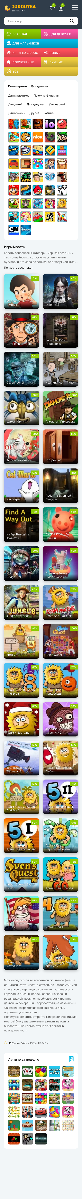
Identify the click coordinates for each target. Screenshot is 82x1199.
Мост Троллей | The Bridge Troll (20, 575)
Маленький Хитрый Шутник (20, 303)
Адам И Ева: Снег (19, 732)
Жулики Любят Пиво (60, 382)
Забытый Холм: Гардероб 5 (56, 342)
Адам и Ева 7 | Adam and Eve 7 (59, 964)
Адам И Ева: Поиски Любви (59, 769)
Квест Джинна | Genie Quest (56, 653)
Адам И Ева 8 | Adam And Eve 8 (21, 691)
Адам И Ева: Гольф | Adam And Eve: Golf (59, 614)
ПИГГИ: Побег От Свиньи (57, 536)
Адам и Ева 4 (54, 927)
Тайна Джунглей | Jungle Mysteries (19, 614)
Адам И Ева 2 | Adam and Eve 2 (21, 653)
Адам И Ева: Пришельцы (54, 691)
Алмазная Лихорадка (60, 421)
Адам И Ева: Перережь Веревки (59, 847)
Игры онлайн (18, 1043)
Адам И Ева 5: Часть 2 (60, 808)
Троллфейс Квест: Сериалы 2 (19, 769)
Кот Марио (14, 499)
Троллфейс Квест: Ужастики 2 (58, 730)
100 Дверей (54, 460)
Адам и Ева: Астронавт (15, 964)
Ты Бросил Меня (18, 460)
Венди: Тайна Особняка (55, 303)
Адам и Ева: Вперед (59, 888)
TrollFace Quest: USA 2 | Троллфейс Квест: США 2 (21, 923)
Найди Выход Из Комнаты (18, 536)
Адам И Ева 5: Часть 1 (21, 849)
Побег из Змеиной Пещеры (58, 497)
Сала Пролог (16, 382)
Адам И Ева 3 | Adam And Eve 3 (21, 808)
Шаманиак (14, 421)
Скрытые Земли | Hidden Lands (57, 575)
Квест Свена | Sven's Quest (21, 886)
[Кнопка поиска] (72, 21)
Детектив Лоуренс (20, 344)
